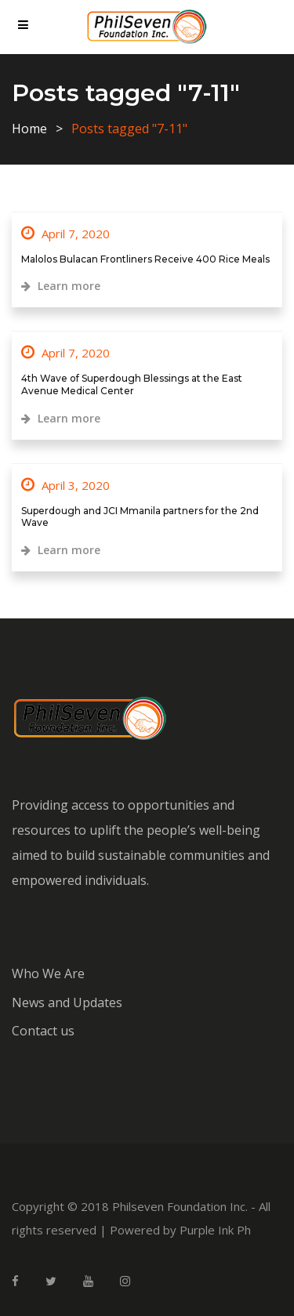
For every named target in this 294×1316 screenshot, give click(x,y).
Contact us (43, 1030)
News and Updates (67, 1002)
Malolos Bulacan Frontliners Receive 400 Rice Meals (145, 259)
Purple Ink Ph (215, 1230)
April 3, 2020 (65, 485)
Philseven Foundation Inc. (180, 1206)
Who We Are (48, 973)
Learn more (60, 285)
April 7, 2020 (65, 233)
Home (29, 128)
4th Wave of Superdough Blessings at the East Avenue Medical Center (131, 384)
